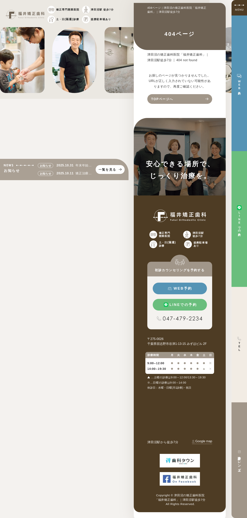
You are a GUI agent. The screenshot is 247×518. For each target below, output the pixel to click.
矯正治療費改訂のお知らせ (83, 174)
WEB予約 (183, 288)
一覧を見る (107, 169)
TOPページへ (162, 99)
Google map (203, 441)
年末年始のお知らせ (83, 166)
